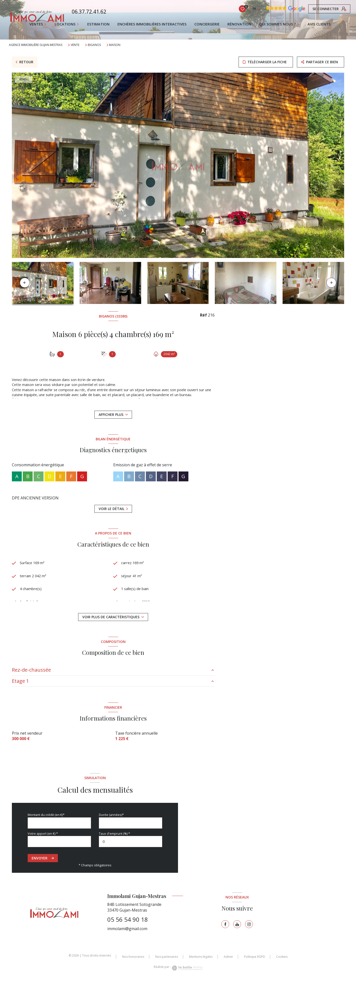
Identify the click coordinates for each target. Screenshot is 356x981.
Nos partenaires (166, 957)
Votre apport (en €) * (43, 833)
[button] (331, 283)
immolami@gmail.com (127, 928)
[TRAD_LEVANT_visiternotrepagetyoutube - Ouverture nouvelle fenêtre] (237, 924)
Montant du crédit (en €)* (46, 814)
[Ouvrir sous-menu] (47, 24)
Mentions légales (201, 957)
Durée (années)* (111, 814)
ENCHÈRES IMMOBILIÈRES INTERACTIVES (151, 24)
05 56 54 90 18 (127, 919)
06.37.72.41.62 (89, 11)
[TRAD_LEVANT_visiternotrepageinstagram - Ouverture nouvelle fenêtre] (249, 924)
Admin (228, 957)
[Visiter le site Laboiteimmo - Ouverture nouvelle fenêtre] (186, 968)
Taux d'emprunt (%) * (114, 833)
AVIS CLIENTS (319, 24)
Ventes (36, 24)
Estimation (98, 24)
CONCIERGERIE (207, 24)
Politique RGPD (254, 957)
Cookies (282, 957)
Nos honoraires (133, 957)
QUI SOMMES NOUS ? (277, 24)
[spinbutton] (130, 841)
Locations (65, 24)
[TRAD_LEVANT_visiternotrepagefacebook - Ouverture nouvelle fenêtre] (225, 924)
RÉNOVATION (239, 24)
